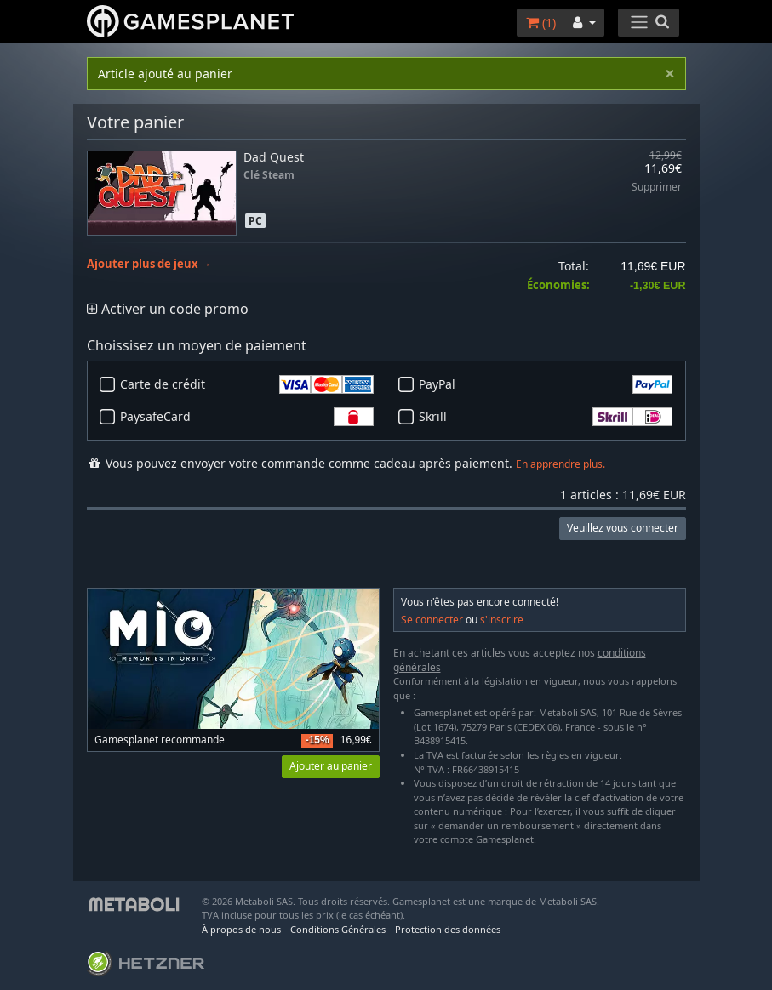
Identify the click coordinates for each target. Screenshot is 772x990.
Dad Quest (273, 157)
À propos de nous (241, 929)
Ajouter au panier (330, 766)
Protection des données (447, 929)
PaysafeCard (247, 416)
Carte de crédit (247, 384)
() (541, 22)
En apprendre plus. (560, 464)
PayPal (545, 384)
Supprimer (657, 187)
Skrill (545, 416)
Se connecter (432, 619)
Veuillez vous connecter (622, 528)
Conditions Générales (338, 929)
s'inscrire (501, 619)
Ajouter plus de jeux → (149, 264)
